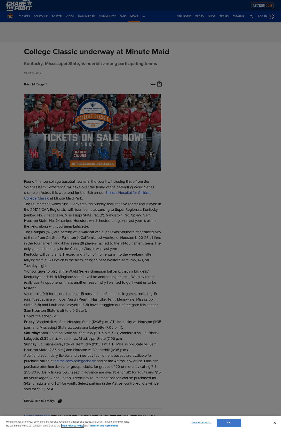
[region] (140, 423)
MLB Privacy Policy (72, 425)
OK (229, 422)
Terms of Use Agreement (104, 425)
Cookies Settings (201, 422)
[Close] (274, 422)
